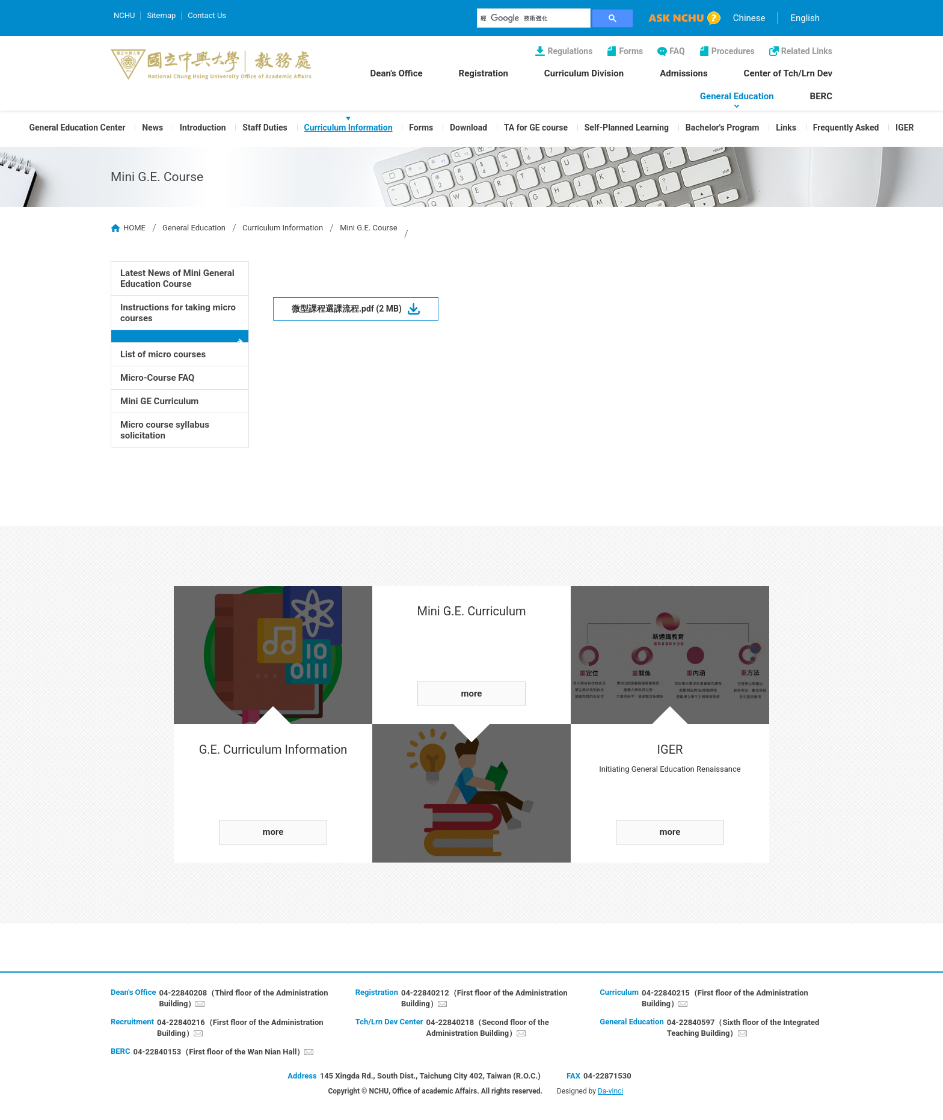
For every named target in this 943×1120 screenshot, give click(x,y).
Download (468, 127)
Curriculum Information (348, 127)
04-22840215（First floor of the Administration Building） (725, 998)
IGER (904, 127)
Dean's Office (396, 73)
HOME (134, 227)
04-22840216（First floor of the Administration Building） (240, 1028)
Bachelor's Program (723, 127)
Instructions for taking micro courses (178, 313)
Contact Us (207, 15)
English (805, 18)
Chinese (749, 18)
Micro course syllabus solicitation (164, 430)
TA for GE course (536, 127)
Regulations (569, 51)
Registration (483, 73)
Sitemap (161, 15)
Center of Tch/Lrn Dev (788, 73)
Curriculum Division (584, 73)
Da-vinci (610, 1091)
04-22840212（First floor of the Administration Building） (484, 998)
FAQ (676, 51)
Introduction (203, 127)
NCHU (124, 15)
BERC (821, 96)
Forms (631, 51)
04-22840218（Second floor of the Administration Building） (487, 1028)
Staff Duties (264, 127)
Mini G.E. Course (368, 227)
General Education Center (77, 127)
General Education (737, 96)
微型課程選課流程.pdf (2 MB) (347, 308)
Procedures (733, 51)
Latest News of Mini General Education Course (177, 278)
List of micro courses (163, 354)
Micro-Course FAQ (157, 377)
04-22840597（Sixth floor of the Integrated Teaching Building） (743, 1028)
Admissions (683, 73)
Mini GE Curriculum (159, 401)
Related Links (806, 51)
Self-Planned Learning (627, 127)
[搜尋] (534, 18)
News (152, 127)
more (273, 831)
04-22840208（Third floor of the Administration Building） (243, 998)
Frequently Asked (846, 127)
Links (786, 127)
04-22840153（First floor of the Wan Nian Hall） (218, 1051)
